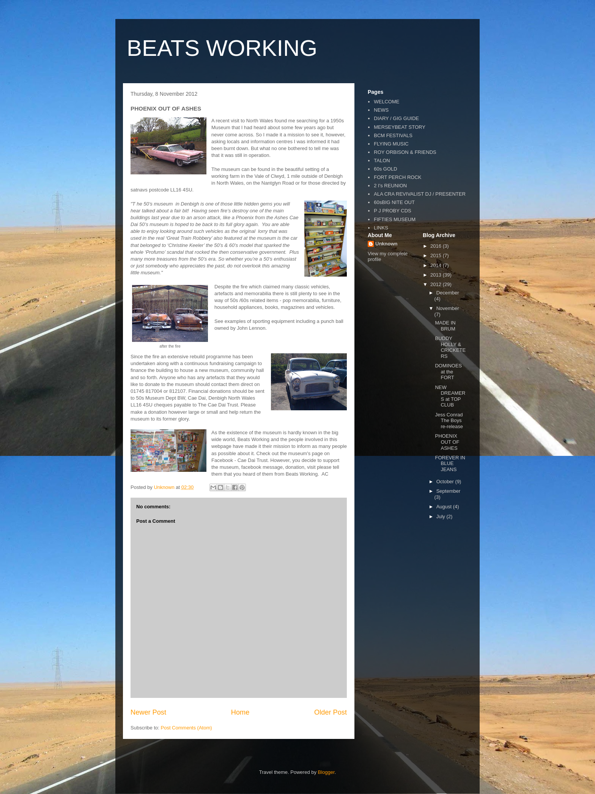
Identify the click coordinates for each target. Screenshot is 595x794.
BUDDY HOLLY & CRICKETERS (450, 347)
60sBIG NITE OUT (394, 202)
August (444, 506)
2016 (436, 246)
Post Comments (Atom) (186, 728)
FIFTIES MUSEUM (395, 219)
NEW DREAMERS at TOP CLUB (450, 396)
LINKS (381, 228)
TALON (382, 160)
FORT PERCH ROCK (397, 177)
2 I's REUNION (390, 185)
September (448, 491)
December (447, 293)
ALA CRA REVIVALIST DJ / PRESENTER (420, 194)
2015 (436, 255)
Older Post (330, 712)
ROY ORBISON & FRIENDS (405, 152)
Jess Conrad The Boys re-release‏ (449, 420)
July (441, 516)
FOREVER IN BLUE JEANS (450, 463)
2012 (436, 284)
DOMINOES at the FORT (448, 371)
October (445, 481)
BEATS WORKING (222, 48)
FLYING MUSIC (391, 144)
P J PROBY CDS (392, 211)
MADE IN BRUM (445, 326)
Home (240, 712)
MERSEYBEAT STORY (399, 127)
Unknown (386, 244)
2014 (436, 265)
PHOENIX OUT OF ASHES (447, 442)
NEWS (381, 110)
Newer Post (148, 712)
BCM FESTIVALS (393, 135)
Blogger (326, 772)
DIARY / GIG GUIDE (396, 118)
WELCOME (386, 101)
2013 (436, 275)
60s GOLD (385, 169)
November (447, 308)
